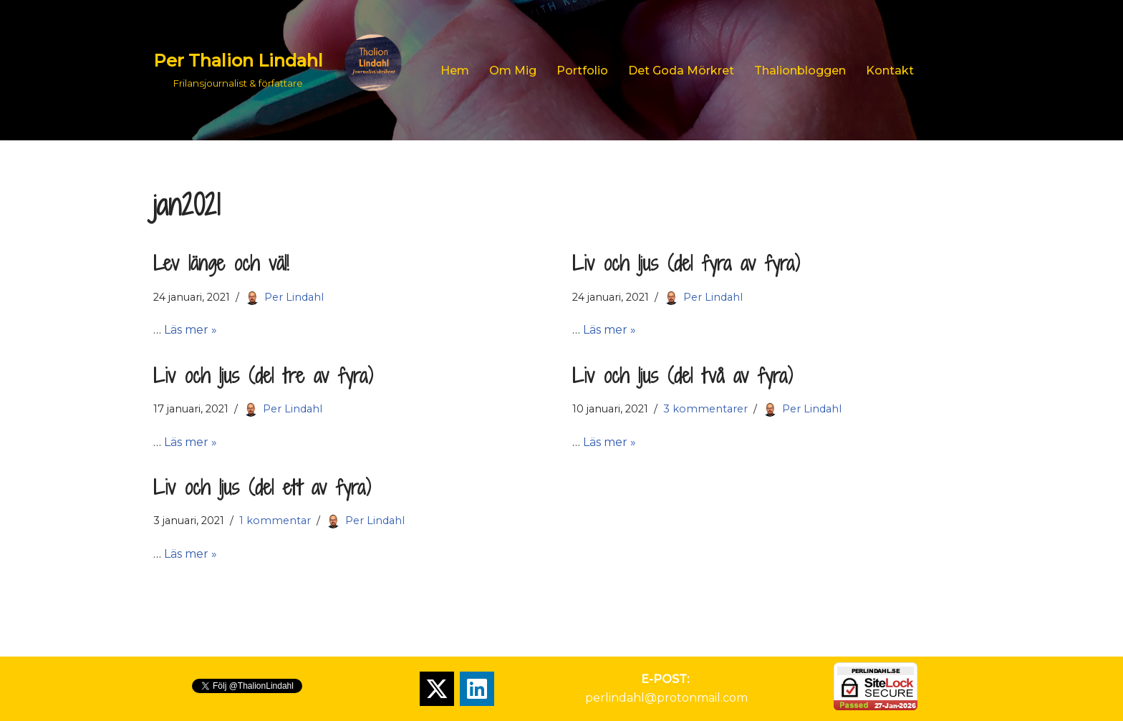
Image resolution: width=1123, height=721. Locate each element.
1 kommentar (275, 520)
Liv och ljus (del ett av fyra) (262, 487)
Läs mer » (190, 330)
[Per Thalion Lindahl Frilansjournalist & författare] (284, 70)
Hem (454, 70)
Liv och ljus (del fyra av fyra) (686, 263)
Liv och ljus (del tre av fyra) (263, 375)
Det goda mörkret (681, 70)
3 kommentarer (705, 408)
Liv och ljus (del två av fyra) (682, 375)
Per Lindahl (294, 297)
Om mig (512, 70)
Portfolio (582, 70)
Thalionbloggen (800, 70)
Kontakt (890, 70)
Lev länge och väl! (221, 263)
